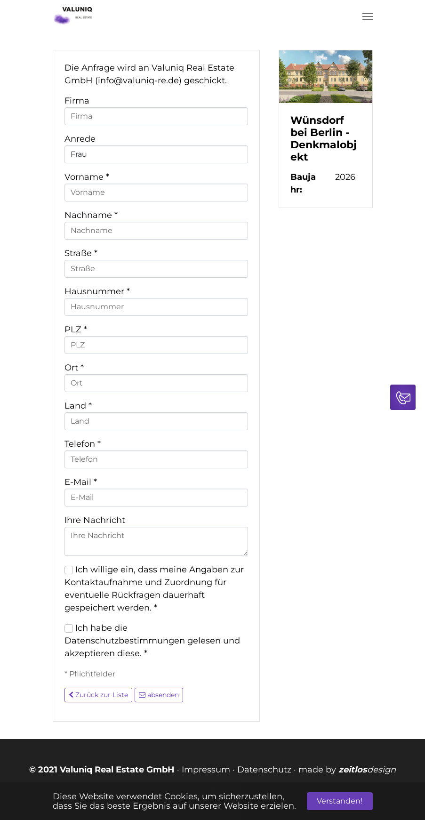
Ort (74, 367)
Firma (76, 101)
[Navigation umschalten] (367, 16)
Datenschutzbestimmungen (124, 640)
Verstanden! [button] (339, 800)
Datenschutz (264, 769)
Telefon (82, 444)
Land (78, 406)
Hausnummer (97, 291)
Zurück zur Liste (98, 695)
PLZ (75, 329)
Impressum (206, 769)
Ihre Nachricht (94, 520)
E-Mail (80, 482)
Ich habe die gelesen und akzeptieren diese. (152, 641)
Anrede (80, 139)
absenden (159, 695)
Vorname (86, 177)
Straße (80, 253)
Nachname (91, 215)
